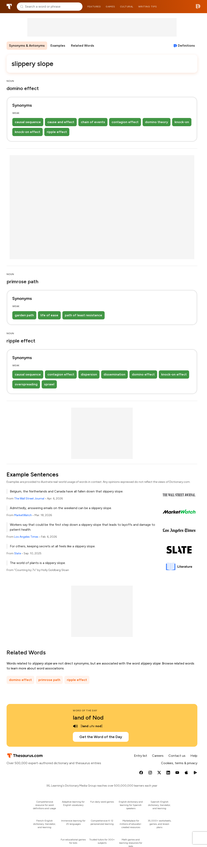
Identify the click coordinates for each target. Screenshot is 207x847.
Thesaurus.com (9, 6)
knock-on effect (27, 132)
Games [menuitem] (110, 6)
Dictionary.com (198, 6)
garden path (24, 315)
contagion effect (125, 122)
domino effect (143, 374)
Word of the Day (85, 710)
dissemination (114, 374)
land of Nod (88, 717)
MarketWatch (23, 515)
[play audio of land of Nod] (75, 726)
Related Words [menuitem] (82, 45)
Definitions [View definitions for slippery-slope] (186, 45)
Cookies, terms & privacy (179, 763)
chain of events (93, 122)
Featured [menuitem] (94, 6)
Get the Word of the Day (100, 737)
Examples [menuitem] (57, 45)
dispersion (89, 374)
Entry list (140, 756)
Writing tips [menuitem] (147, 6)
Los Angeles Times (26, 536)
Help (193, 756)
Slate (17, 553)
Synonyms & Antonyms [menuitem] (27, 45)
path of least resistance (83, 315)
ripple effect (57, 132)
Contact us (176, 756)
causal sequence (28, 122)
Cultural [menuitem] (126, 6)
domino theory (156, 122)
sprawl (49, 384)
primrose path (49, 680)
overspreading (26, 384)
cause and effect (60, 122)
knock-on (182, 122)
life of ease (49, 315)
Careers (158, 756)
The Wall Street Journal (29, 498)
